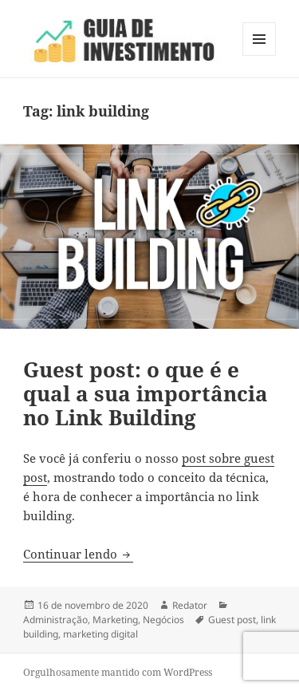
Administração (55, 619)
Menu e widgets (259, 55)
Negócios (163, 619)
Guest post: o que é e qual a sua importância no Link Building (145, 393)
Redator (189, 605)
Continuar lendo (78, 554)
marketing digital (100, 634)
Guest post (232, 619)
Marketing (115, 619)
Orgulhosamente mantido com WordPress (117, 672)
